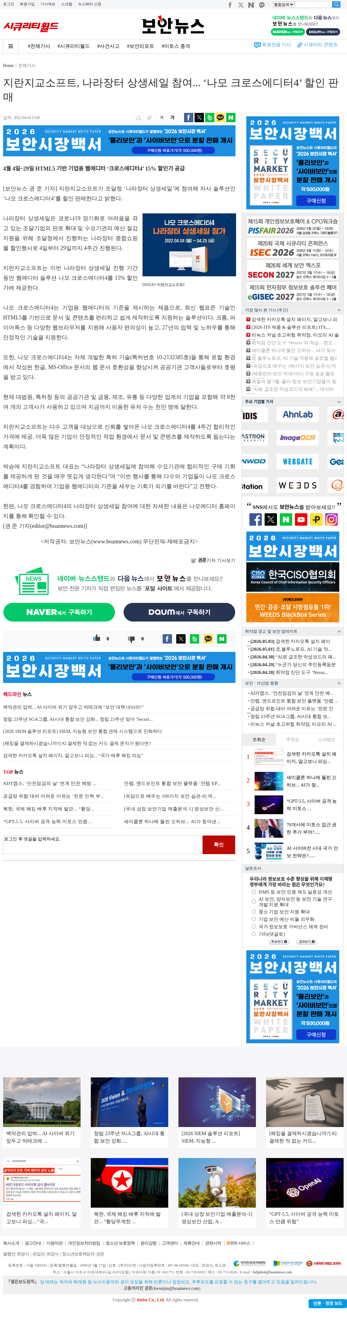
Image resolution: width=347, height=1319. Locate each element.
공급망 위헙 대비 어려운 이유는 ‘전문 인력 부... (53, 796)
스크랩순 (326, 739)
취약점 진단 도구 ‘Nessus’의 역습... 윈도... (294, 342)
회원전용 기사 (276, 44)
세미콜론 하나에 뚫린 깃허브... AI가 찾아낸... (172, 821)
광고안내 (33, 1243)
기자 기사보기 (213, 560)
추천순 (292, 739)
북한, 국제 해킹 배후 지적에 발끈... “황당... (48, 808)
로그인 (8, 4)
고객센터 (170, 1243)
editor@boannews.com (57, 526)
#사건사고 (108, 46)
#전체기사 (39, 46)
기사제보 (48, 4)
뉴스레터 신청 (89, 4)
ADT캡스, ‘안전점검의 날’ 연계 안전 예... (291, 693)
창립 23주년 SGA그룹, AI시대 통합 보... (290, 716)
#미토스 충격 (176, 46)
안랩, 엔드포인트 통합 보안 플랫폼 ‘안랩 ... (294, 700)
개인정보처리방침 (84, 1243)
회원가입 (27, 4)
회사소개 (11, 1243)
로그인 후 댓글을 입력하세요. (103, 845)
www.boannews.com (116, 541)
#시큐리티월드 (74, 46)
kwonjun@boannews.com (176, 1288)
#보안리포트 (140, 46)
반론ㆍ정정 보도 (327, 1303)
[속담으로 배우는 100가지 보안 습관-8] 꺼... (170, 796)
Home (8, 65)
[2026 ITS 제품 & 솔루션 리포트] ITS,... (291, 327)
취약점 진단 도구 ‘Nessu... (289, 672)
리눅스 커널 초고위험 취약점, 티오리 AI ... (293, 724)
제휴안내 (191, 1243)
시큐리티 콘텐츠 (321, 44)
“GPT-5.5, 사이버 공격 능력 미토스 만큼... (47, 821)
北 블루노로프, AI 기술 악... (291, 649)
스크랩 (66, 4)
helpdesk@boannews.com (272, 1272)
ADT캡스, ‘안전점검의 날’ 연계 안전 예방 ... (50, 783)
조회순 (259, 739)
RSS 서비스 (240, 1243)
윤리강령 (148, 1243)
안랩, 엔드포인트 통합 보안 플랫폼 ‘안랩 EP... (172, 783)
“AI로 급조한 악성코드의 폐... (293, 656)
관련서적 (213, 1243)
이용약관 (54, 1243)
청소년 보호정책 (120, 1243)
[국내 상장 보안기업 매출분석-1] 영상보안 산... (174, 808)
